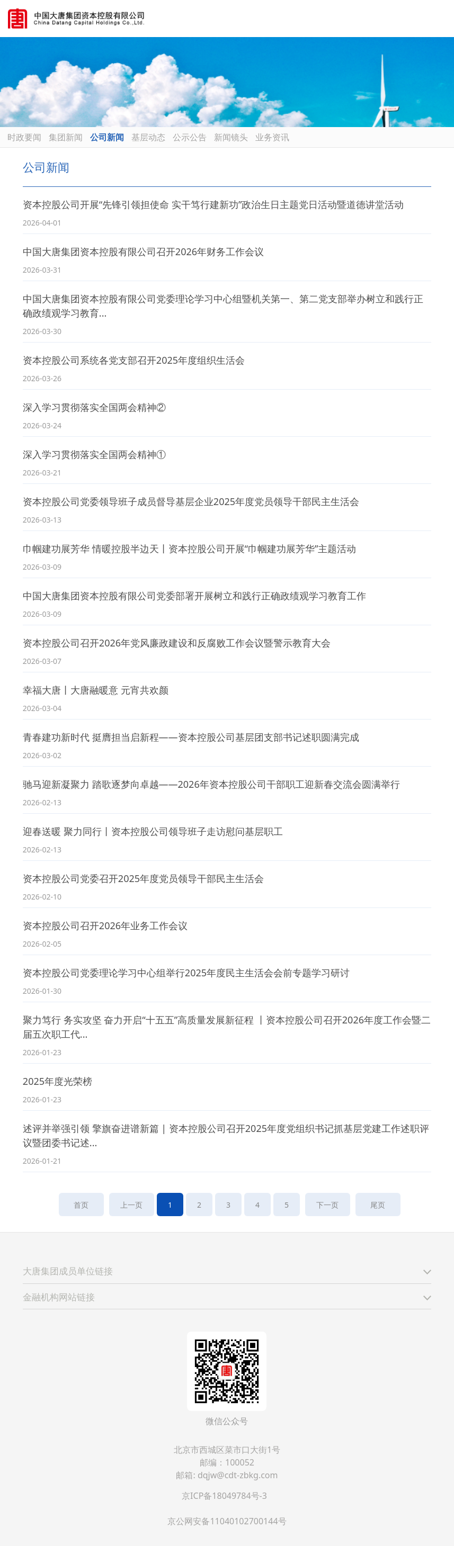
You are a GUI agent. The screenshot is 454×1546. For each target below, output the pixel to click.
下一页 (328, 1205)
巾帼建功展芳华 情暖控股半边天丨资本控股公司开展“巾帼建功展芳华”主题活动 (190, 548)
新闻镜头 (231, 137)
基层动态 (148, 137)
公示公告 (190, 137)
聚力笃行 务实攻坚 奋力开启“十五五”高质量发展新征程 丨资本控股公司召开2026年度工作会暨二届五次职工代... (227, 1026)
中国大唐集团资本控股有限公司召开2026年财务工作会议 (143, 251)
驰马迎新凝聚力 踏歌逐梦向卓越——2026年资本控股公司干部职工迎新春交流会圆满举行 (211, 784)
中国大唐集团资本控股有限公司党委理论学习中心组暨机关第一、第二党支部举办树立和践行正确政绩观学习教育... (223, 305)
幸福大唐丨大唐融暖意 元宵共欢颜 (95, 690)
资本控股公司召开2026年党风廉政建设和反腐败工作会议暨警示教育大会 (177, 642)
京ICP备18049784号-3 (224, 1496)
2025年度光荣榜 (57, 1081)
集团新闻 (66, 137)
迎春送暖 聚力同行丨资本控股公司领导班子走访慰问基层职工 (153, 831)
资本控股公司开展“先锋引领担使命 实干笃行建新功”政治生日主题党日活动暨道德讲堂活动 (213, 204)
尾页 (378, 1205)
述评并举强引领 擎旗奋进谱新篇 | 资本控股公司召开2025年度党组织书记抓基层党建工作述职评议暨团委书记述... (226, 1135)
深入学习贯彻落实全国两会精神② (94, 407)
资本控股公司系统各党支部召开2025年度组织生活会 (134, 360)
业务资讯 (272, 137)
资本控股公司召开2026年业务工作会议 (105, 925)
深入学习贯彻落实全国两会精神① (94, 454)
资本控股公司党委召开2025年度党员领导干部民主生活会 (143, 878)
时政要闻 (24, 137)
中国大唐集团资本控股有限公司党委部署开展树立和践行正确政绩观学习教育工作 (194, 595)
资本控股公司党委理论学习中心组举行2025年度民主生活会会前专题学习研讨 (186, 972)
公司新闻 (107, 137)
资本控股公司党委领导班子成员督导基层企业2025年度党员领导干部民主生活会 (191, 501)
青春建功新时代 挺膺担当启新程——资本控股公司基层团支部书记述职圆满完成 (191, 737)
